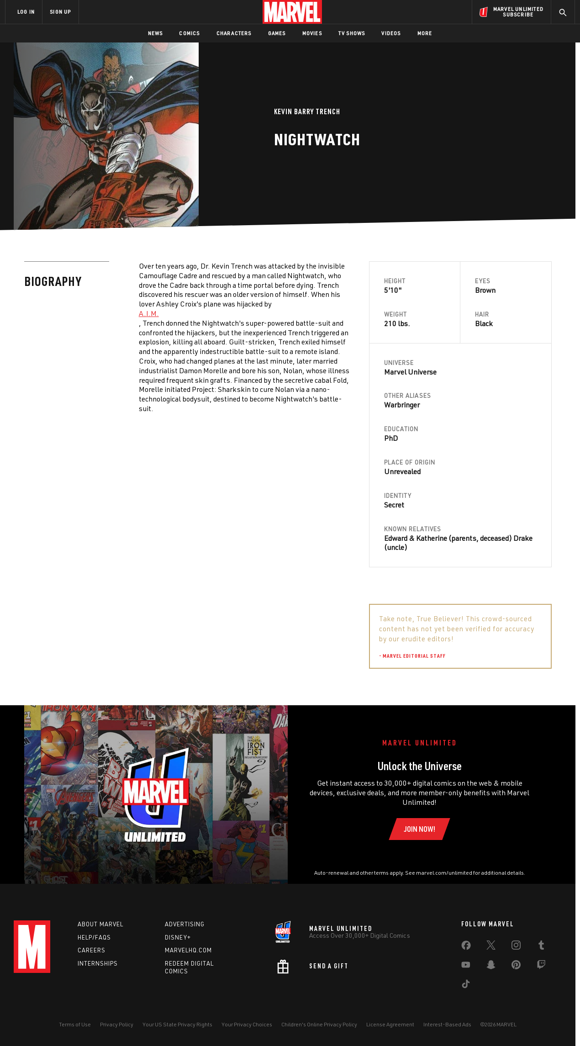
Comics (189, 33)
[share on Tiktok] (465, 985)
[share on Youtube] (465, 966)
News (155, 33)
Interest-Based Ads (447, 1024)
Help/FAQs (94, 937)
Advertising (185, 924)
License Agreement (390, 1024)
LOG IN (26, 11)
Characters (234, 33)
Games (277, 33)
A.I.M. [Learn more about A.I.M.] (149, 313)
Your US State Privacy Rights (177, 1024)
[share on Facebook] (466, 947)
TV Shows (351, 33)
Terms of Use (75, 1024)
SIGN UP (60, 11)
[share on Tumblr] (541, 946)
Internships (98, 963)
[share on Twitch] (541, 966)
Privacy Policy (116, 1024)
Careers (91, 950)
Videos (391, 33)
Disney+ (178, 937)
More (424, 33)
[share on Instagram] (516, 946)
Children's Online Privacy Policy (319, 1024)
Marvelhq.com (188, 950)
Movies (312, 33)
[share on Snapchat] (491, 966)
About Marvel (100, 924)
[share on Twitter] (491, 946)
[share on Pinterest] (516, 966)
